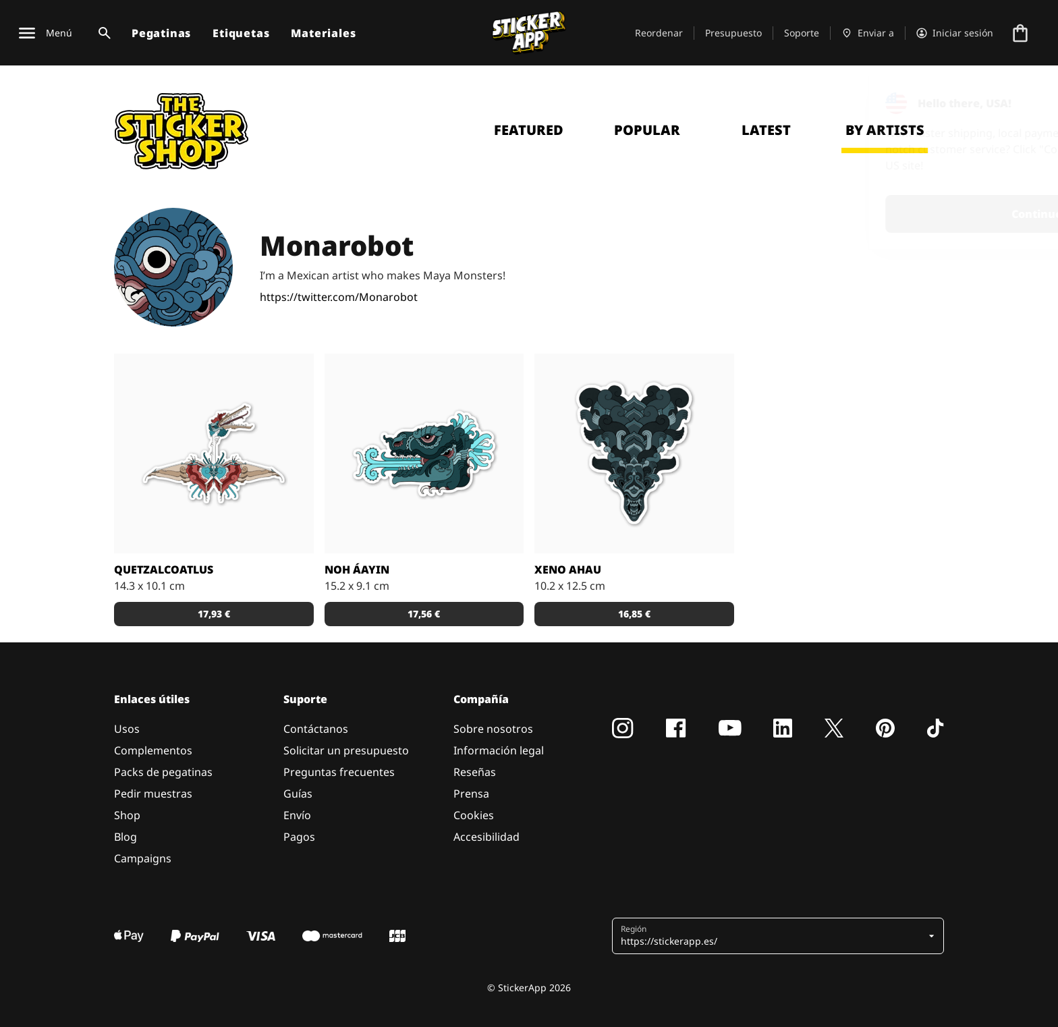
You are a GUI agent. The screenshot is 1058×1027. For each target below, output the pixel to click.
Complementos (153, 750)
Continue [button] (877, 213)
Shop (127, 815)
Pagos (299, 836)
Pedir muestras (153, 793)
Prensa (471, 793)
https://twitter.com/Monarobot (339, 296)
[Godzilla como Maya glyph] (424, 453)
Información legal (498, 750)
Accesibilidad (486, 836)
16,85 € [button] (634, 613)
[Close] (1017, 103)
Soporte (801, 32)
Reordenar (659, 32)
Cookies (473, 815)
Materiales (323, 33)
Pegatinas (161, 33)
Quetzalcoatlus (163, 569)
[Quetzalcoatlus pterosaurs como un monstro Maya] (214, 453)
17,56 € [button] (424, 613)
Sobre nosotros (493, 728)
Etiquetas (241, 33)
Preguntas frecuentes (339, 772)
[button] (773, 936)
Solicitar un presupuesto (346, 750)
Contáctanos (315, 728)
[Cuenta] (954, 33)
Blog (125, 836)
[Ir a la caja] (1020, 33)
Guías (297, 793)
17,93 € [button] (214, 613)
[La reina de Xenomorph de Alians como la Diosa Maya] (634, 453)
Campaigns (142, 858)
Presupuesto (733, 32)
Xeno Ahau (567, 569)
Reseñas (474, 772)
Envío (297, 815)
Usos (127, 728)
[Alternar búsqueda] (102, 33)
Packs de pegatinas (163, 772)
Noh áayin (357, 569)
